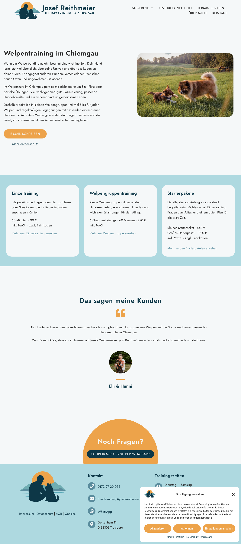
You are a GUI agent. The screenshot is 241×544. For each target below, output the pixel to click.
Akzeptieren (157, 528)
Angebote (142, 8)
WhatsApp (105, 511)
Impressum (206, 537)
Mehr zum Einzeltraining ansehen (34, 233)
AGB (59, 513)
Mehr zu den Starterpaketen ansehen (192, 248)
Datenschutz (192, 537)
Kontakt (219, 13)
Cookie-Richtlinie (175, 537)
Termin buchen (211, 8)
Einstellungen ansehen (219, 528)
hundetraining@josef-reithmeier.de (121, 499)
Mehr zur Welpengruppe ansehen (113, 233)
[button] (233, 494)
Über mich (198, 13)
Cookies (70, 513)
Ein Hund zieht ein (175, 8)
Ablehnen (187, 528)
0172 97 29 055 (109, 486)
